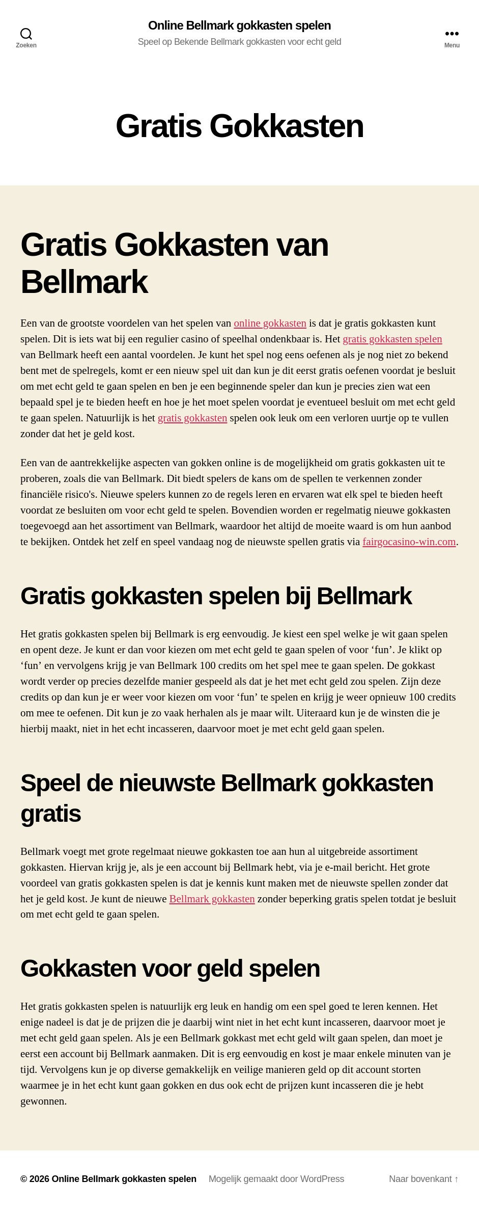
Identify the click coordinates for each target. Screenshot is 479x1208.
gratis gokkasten (193, 418)
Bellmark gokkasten (212, 899)
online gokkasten (270, 323)
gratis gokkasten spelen (392, 339)
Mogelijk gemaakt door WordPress (276, 1179)
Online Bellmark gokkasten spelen (239, 25)
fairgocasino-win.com (409, 542)
